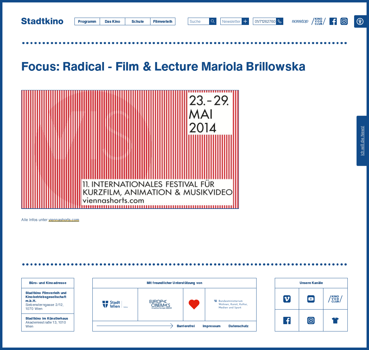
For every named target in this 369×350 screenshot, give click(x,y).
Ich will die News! (362, 141)
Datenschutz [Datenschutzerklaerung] (238, 326)
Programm (87, 21)
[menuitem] (87, 21)
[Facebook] (333, 23)
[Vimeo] (287, 299)
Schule (138, 21)
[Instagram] (344, 23)
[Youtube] (311, 299)
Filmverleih (162, 21)
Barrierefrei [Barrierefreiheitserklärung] (186, 326)
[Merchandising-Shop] (335, 320)
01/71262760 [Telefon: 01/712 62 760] (265, 21)
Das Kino (112, 21)
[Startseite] (42, 21)
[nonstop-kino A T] (300, 21)
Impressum (212, 326)
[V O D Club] (318, 23)
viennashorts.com (64, 219)
